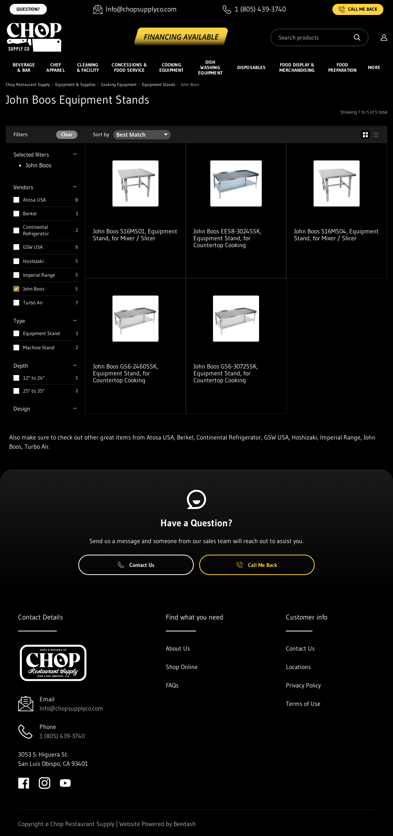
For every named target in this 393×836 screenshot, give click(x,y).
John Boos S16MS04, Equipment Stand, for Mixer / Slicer (336, 234)
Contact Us (136, 565)
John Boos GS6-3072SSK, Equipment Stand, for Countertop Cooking (225, 373)
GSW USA (33, 247)
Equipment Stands (158, 84)
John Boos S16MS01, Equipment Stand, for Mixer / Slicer (135, 234)
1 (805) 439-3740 (62, 736)
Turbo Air (33, 302)
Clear (67, 134)
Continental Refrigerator (36, 230)
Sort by (101, 134)
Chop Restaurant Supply (28, 84)
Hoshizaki (33, 261)
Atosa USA (34, 200)
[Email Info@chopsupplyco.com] (135, 9)
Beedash (184, 824)
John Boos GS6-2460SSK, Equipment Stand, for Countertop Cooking (125, 373)
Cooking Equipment (119, 84)
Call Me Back (358, 9)
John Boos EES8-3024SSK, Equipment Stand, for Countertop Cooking (227, 238)
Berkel (29, 213)
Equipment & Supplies (75, 84)
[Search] (319, 37)
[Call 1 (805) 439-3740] (254, 9)
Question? (28, 9)
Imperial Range (39, 275)
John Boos (34, 289)
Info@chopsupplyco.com (71, 708)
